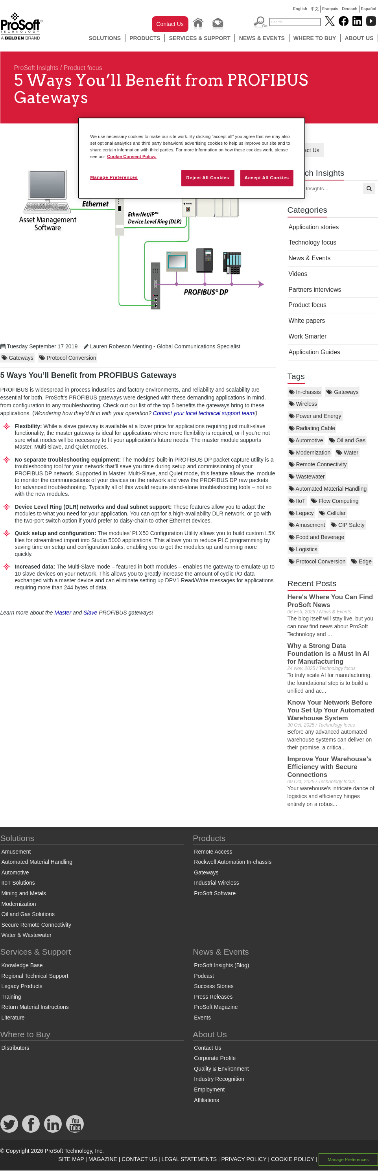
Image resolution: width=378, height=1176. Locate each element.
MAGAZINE (103, 1159)
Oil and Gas (347, 440)
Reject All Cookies (207, 177)
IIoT (297, 501)
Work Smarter (308, 336)
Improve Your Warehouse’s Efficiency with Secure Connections (330, 766)
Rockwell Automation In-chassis (232, 862)
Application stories (314, 227)
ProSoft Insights (36, 67)
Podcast (204, 976)
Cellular (332, 513)
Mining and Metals (24, 893)
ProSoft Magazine (216, 1007)
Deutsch (349, 9)
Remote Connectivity (318, 464)
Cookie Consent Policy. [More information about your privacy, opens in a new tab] (132, 156)
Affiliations (206, 1100)
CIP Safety (348, 525)
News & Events (262, 38)
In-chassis (305, 392)
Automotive (306, 440)
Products (144, 38)
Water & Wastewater (27, 935)
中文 (315, 9)
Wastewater (307, 476)
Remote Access (213, 851)
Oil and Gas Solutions (28, 914)
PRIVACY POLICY (243, 1159)
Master (63, 612)
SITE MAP (71, 1159)
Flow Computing (334, 501)
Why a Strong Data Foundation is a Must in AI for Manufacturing (328, 653)
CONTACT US (139, 1159)
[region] (191, 158)
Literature (13, 1017)
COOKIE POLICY (292, 1159)
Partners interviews (315, 289)
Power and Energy (315, 416)
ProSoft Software (215, 893)
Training (11, 997)
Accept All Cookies (267, 177)
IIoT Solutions (18, 883)
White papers (307, 320)
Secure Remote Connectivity (36, 925)
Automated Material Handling (328, 489)
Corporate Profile (215, 1058)
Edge (361, 561)
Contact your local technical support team (203, 413)
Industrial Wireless (216, 883)
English (300, 9)
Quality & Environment (221, 1069)
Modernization (310, 452)
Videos (298, 274)
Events (202, 1017)
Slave (91, 612)
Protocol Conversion (317, 561)
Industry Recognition (219, 1079)
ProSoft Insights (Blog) (221, 965)
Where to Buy (314, 38)
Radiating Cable (312, 428)
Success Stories (213, 986)
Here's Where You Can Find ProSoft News (330, 601)
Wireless (303, 404)
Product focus (83, 67)
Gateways (342, 392)
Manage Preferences (348, 1159)
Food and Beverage (317, 537)
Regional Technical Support (35, 976)
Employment (209, 1089)
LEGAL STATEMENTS (189, 1159)
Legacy (301, 513)
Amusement (307, 525)
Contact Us (170, 24)
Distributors (16, 1048)
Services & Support (199, 38)
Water (347, 452)
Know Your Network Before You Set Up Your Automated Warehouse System (331, 710)
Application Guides (314, 352)
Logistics (303, 549)
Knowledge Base (22, 965)
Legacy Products (22, 986)
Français (330, 9)
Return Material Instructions (35, 1007)
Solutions (105, 38)
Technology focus (313, 242)
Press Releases (213, 997)
